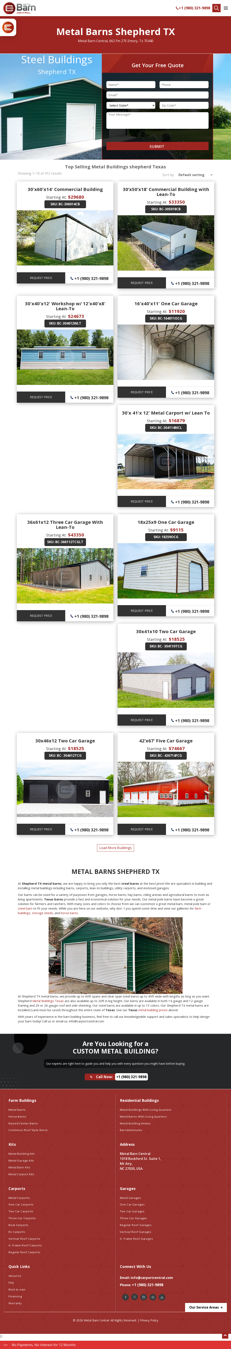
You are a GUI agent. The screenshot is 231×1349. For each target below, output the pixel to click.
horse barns (69, 913)
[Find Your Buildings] (216, 8)
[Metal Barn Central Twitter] (134, 1297)
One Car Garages (132, 1204)
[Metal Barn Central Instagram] (143, 1297)
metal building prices (153, 1010)
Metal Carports (19, 1198)
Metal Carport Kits (21, 1174)
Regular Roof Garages (136, 1225)
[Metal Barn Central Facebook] (125, 1297)
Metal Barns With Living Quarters (143, 1116)
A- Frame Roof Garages (136, 1239)
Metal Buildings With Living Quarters (146, 1110)
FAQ (11, 1283)
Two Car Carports (21, 1211)
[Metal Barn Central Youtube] (162, 1297)
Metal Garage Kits (21, 1160)
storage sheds (42, 913)
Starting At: (56, 197)
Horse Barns (17, 1116)
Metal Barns (17, 1110)
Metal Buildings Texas (48, 1001)
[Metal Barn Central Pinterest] (153, 1297)
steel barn (25, 908)
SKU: (54, 204)
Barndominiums (131, 1130)
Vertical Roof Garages (135, 1232)
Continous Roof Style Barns (28, 1130)
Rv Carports (17, 1232)
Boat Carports (18, 1225)
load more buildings (115, 847)
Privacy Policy (149, 1320)
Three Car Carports (22, 1218)
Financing (15, 1296)
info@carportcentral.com (152, 1277)
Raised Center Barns (23, 1123)
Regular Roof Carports (25, 1252)
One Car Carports (21, 1204)
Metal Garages (130, 1198)
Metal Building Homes (135, 1123)
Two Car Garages (132, 1211)
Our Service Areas (206, 1307)
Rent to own (17, 1289)
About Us (15, 1276)
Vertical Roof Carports (24, 1239)
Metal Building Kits (22, 1154)
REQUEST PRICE (41, 278)
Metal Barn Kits (19, 1167)
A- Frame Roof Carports (25, 1245)
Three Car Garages (133, 1218)
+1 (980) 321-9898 (193, 7)
